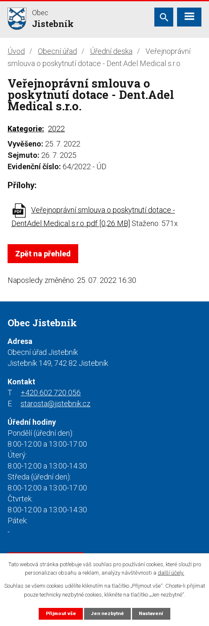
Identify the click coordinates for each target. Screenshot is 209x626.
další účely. (171, 573)
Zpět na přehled (43, 253)
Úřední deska (111, 51)
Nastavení (151, 613)
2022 (56, 128)
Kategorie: (26, 128)
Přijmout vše (61, 613)
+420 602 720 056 (51, 392)
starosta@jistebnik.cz (55, 403)
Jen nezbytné (107, 613)
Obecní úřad (57, 51)
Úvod (16, 51)
